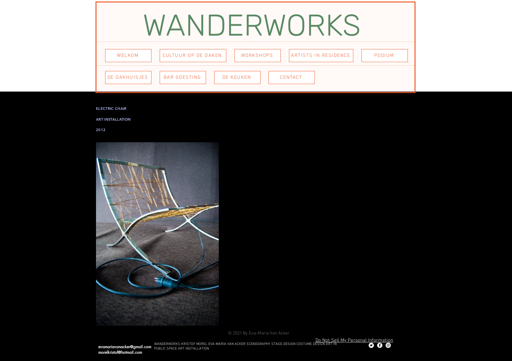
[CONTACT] (291, 77)
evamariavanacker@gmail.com (124, 347)
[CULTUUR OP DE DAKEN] (193, 55)
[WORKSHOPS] (257, 55)
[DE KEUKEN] (237, 77)
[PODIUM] (384, 55)
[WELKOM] (128, 55)
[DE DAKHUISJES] (128, 77)
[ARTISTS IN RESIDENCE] (321, 55)
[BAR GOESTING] (183, 77)
